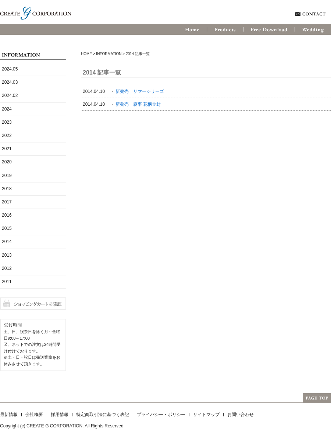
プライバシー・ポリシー (161, 414)
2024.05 (10, 69)
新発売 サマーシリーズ (139, 91)
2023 (7, 122)
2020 (7, 161)
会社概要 (34, 414)
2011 (7, 281)
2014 (7, 241)
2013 (7, 255)
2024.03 (10, 82)
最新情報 (9, 414)
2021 (7, 148)
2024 (7, 109)
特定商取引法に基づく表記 (102, 414)
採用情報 (59, 414)
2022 (7, 135)
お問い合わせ (240, 414)
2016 (7, 215)
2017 (7, 202)
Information (108, 54)
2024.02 (10, 95)
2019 (7, 175)
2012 (7, 268)
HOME (86, 54)
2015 (7, 228)
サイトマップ (206, 414)
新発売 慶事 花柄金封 (138, 104)
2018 (7, 188)
